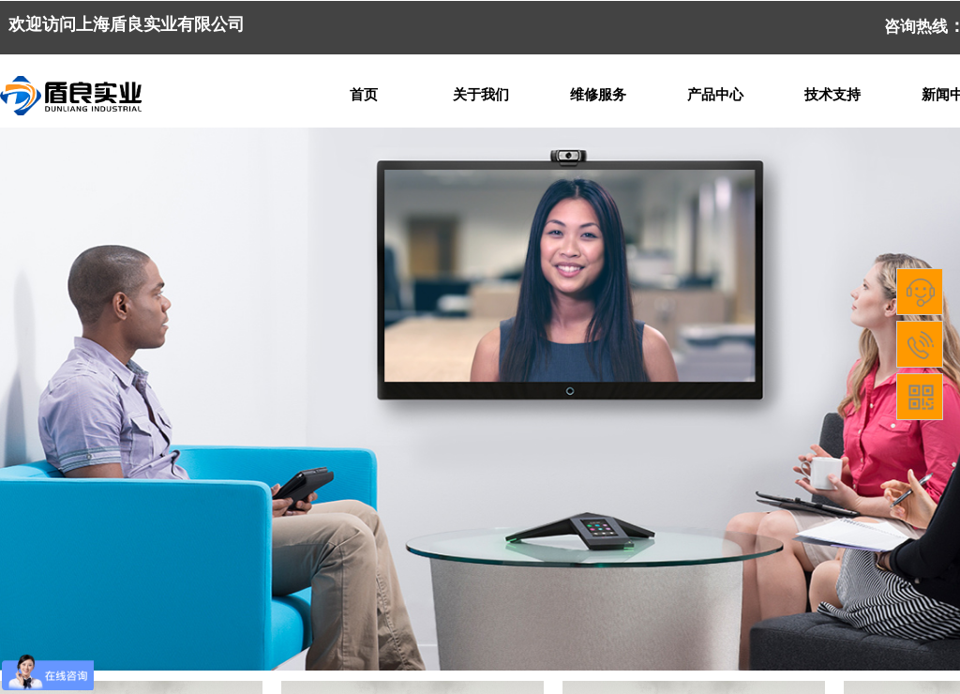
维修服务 (598, 94)
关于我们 (481, 94)
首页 (364, 94)
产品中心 (715, 94)
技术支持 (832, 94)
